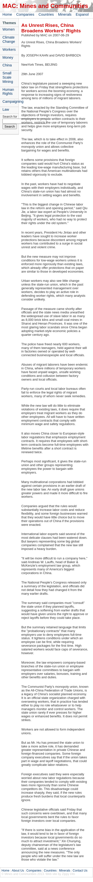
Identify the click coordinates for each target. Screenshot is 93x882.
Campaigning (10, 101)
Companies (25, 14)
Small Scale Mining (7, 77)
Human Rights (8, 92)
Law (5, 109)
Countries (46, 14)
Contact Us (80, 870)
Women (8, 29)
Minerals (64, 14)
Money (7, 57)
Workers (9, 49)
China (7, 65)
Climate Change (8, 39)
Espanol (82, 14)
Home (7, 14)
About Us (18, 870)
